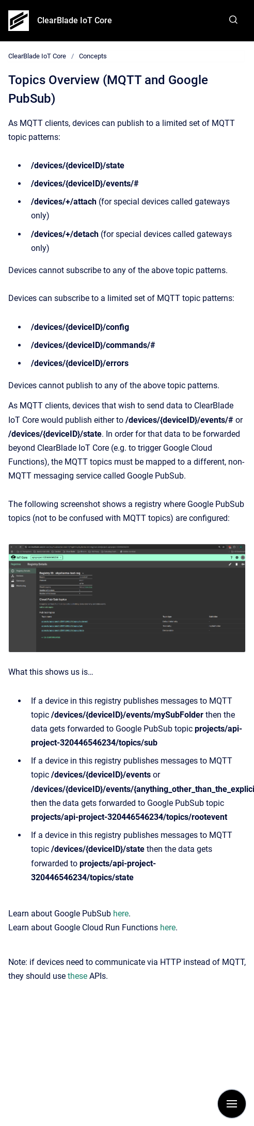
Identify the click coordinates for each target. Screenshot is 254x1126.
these (77, 976)
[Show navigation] (232, 1104)
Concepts (93, 56)
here (121, 913)
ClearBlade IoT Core (74, 20)
